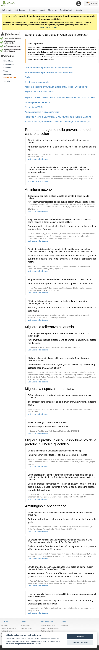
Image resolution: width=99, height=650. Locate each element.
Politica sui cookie (47, 631)
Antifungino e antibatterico (37, 102)
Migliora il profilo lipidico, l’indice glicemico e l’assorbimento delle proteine (60, 97)
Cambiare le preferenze (80, 642)
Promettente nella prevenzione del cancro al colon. (49, 67)
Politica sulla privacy (48, 625)
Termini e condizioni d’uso (50, 628)
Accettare (80, 636)
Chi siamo (4, 625)
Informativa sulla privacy (15, 644)
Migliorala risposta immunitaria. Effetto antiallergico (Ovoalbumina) (56, 87)
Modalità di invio (6, 631)
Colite (27, 77)
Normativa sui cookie (33, 644)
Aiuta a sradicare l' (42, 112)
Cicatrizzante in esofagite (37, 82)
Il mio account (25, 625)
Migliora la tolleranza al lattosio (39, 91)
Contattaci (64, 625)
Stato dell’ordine (26, 628)
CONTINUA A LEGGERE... (49, 27)
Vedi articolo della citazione (38, 159)
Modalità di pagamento (8, 628)
